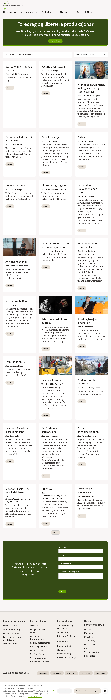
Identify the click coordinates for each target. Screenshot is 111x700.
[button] (88, 12)
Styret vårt (89, 637)
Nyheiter (61, 650)
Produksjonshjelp (38, 646)
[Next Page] (55, 532)
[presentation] (74, 584)
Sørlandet (43, 673)
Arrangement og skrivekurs (65, 627)
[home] (13, 5)
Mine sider (35, 625)
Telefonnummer (65, 563)
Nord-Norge (100, 673)
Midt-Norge (85, 673)
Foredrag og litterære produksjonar (13, 638)
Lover (87, 648)
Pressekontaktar (65, 646)
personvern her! (35, 696)
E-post (61, 555)
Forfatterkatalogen (12, 633)
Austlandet (57, 673)
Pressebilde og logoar (67, 657)
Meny (89, 12)
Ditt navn (62, 547)
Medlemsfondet (10, 643)
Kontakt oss (46, 12)
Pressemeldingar (65, 653)
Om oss (87, 629)
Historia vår (90, 644)
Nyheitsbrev (63, 632)
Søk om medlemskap (40, 643)
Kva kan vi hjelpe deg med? (69, 571)
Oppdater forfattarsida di (37, 637)
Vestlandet (71, 673)
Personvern (89, 655)
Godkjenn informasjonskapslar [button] (87, 691)
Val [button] (54, 691)
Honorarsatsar (9, 12)
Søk (78, 12)
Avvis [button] (64, 691)
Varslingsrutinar (38, 658)
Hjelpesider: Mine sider (38, 631)
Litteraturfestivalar (39, 661)
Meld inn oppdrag (29, 12)
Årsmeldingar (91, 640)
